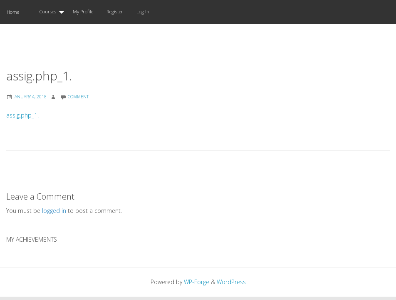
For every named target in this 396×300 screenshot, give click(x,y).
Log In (142, 11)
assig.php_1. (22, 115)
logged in (54, 211)
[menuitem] (49, 12)
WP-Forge (196, 282)
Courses (47, 11)
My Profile (83, 11)
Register (114, 11)
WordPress (231, 282)
